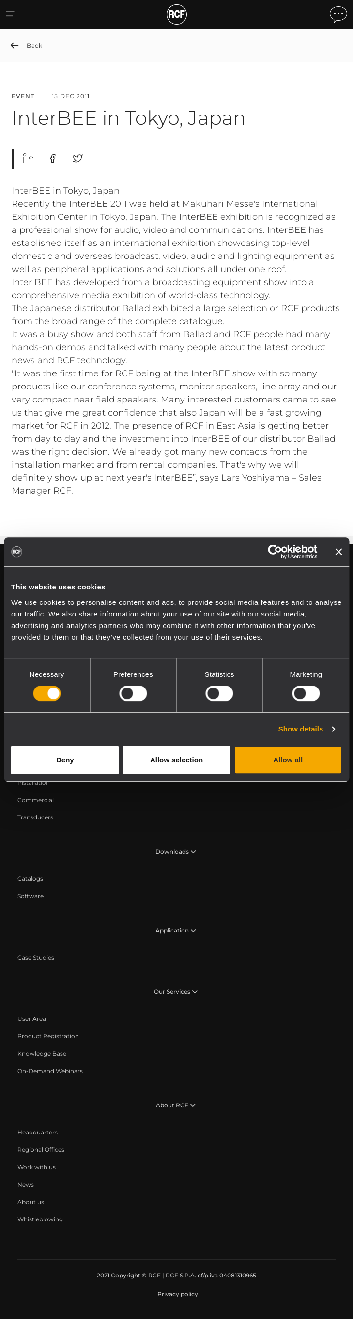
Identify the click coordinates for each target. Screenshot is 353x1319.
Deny (65, 760)
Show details (300, 729)
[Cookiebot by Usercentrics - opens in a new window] (274, 552)
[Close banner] (338, 551)
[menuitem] (33, 782)
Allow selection (176, 760)
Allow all (288, 760)
